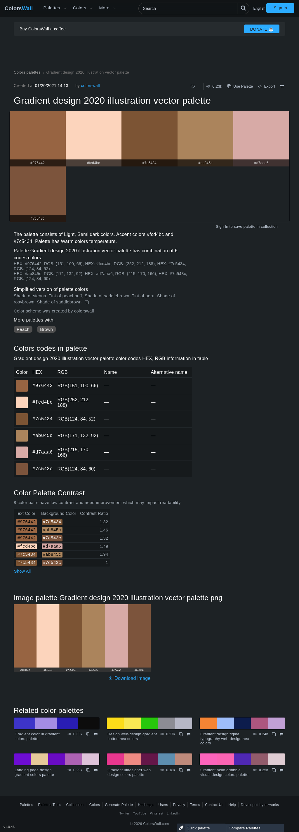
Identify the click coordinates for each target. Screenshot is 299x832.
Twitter (124, 813)
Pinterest (156, 813)
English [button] (259, 8)
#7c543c (42, 468)
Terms (195, 805)
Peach (23, 329)
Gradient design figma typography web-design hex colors (224, 738)
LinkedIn (173, 813)
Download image (129, 678)
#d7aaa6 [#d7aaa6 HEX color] (22, 448)
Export (266, 86)
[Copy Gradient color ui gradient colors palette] (88, 734)
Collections (75, 805)
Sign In (280, 8)
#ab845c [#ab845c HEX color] (22, 431)
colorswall (90, 85)
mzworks (272, 805)
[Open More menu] (65, 8)
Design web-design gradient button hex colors (132, 736)
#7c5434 (42, 419)
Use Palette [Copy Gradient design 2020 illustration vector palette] (240, 86)
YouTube (139, 813)
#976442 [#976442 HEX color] (22, 381)
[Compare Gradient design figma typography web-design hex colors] (281, 734)
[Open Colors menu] (91, 8)
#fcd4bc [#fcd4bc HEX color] (22, 398)
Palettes (52, 7)
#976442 (42, 385)
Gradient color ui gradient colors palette (37, 736)
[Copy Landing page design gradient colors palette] (88, 770)
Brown (46, 329)
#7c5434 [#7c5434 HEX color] (22, 415)
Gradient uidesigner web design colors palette (129, 772)
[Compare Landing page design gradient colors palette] (95, 770)
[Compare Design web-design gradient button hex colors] (188, 734)
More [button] (104, 7)
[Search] (193, 8)
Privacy (179, 805)
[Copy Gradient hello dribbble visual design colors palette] (274, 770)
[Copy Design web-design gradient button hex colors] (181, 734)
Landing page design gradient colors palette (34, 772)
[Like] (193, 86)
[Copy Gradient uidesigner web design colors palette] (181, 770)
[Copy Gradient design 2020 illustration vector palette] (87, 302)
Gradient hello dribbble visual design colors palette (224, 772)
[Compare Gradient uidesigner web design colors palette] (188, 770)
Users (163, 805)
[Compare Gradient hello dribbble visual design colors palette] (281, 770)
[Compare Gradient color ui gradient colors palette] (95, 734)
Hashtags (145, 805)
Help (232, 805)
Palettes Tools (49, 805)
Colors (19, 8)
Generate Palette (119, 805)
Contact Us (214, 805)
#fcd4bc (42, 402)
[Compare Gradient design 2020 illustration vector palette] (282, 86)
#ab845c (42, 435)
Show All (22, 571)
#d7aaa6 (42, 452)
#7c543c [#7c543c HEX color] (22, 465)
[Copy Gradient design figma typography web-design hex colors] (274, 734)
